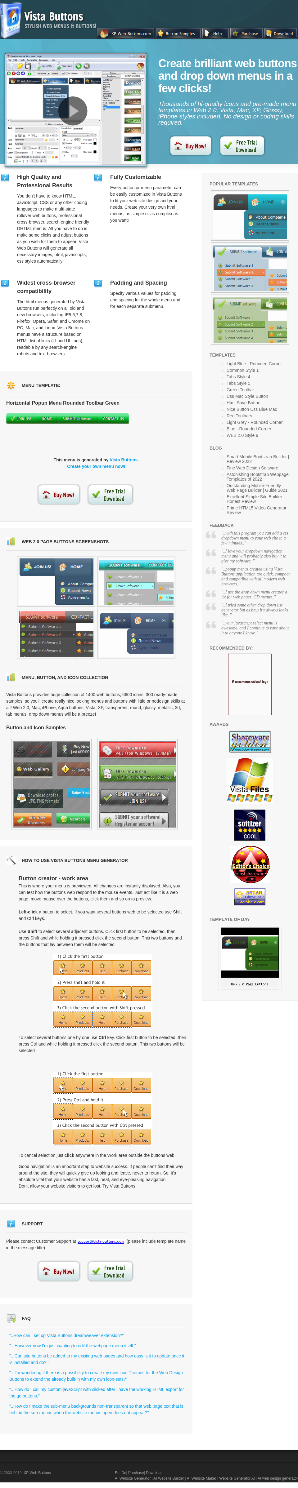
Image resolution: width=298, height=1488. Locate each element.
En (117, 1473)
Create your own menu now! (96, 466)
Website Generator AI (237, 1478)
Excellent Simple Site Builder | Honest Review (256, 499)
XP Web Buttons (37, 1473)
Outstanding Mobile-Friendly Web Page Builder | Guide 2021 (257, 488)
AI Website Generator (133, 1478)
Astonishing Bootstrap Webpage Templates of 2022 (258, 477)
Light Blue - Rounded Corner (254, 363)
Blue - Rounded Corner (249, 428)
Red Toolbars (239, 415)
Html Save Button (243, 402)
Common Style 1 (243, 370)
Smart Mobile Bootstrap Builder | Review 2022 (258, 459)
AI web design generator (278, 1478)
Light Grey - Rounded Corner (255, 422)
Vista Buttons (124, 459)
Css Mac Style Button (247, 396)
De (123, 1473)
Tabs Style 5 (238, 383)
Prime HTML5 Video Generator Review (257, 510)
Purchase (136, 1473)
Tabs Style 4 (238, 376)
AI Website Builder (168, 1478)
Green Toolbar (240, 389)
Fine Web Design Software (252, 467)
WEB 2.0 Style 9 (242, 435)
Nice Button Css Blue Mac (252, 409)
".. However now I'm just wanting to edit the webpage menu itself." (72, 1345)
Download (154, 1473)
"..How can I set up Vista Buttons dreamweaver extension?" (66, 1335)
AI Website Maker (201, 1478)
